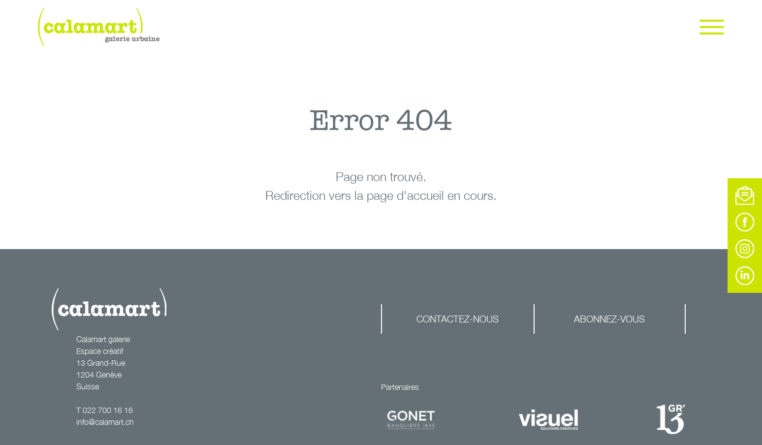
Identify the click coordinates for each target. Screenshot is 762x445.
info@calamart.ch (105, 421)
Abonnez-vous (609, 318)
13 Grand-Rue (100, 362)
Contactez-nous (457, 318)
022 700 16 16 (108, 410)
